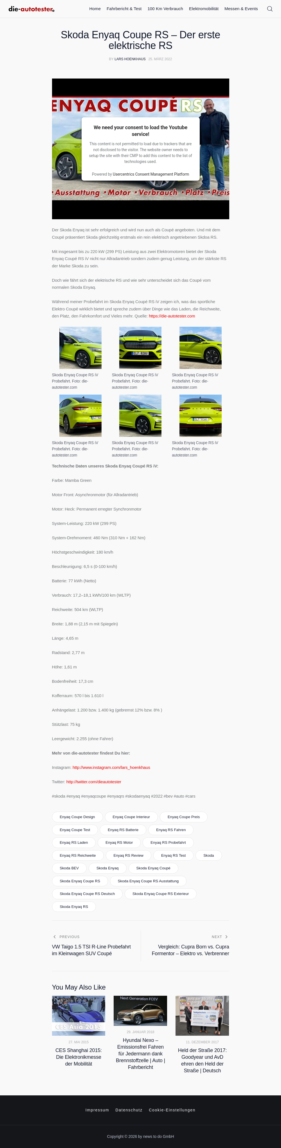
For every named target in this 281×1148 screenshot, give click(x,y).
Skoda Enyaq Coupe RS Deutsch (87, 894)
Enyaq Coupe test (75, 830)
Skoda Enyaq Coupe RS (80, 881)
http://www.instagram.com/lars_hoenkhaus (111, 767)
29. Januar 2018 (140, 1032)
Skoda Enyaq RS (74, 907)
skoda (208, 855)
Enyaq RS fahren (171, 830)
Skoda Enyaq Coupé (153, 868)
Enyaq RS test (173, 855)
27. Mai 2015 (79, 1042)
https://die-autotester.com (172, 316)
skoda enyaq (107, 868)
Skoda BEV (69, 868)
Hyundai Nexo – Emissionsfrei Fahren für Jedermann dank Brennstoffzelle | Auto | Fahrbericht (140, 1053)
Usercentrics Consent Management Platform (151, 174)
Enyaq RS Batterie (123, 830)
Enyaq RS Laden (74, 842)
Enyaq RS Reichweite (78, 855)
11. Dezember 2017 (202, 1042)
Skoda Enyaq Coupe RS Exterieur (160, 894)
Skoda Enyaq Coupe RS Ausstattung (148, 881)
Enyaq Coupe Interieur (131, 817)
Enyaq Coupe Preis (184, 817)
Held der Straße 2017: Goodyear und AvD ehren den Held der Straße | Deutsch (202, 1060)
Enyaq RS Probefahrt (168, 842)
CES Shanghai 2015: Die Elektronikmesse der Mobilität (78, 1057)
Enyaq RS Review (128, 855)
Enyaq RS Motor (119, 842)
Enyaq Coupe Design (77, 817)
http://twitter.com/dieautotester (93, 781)
